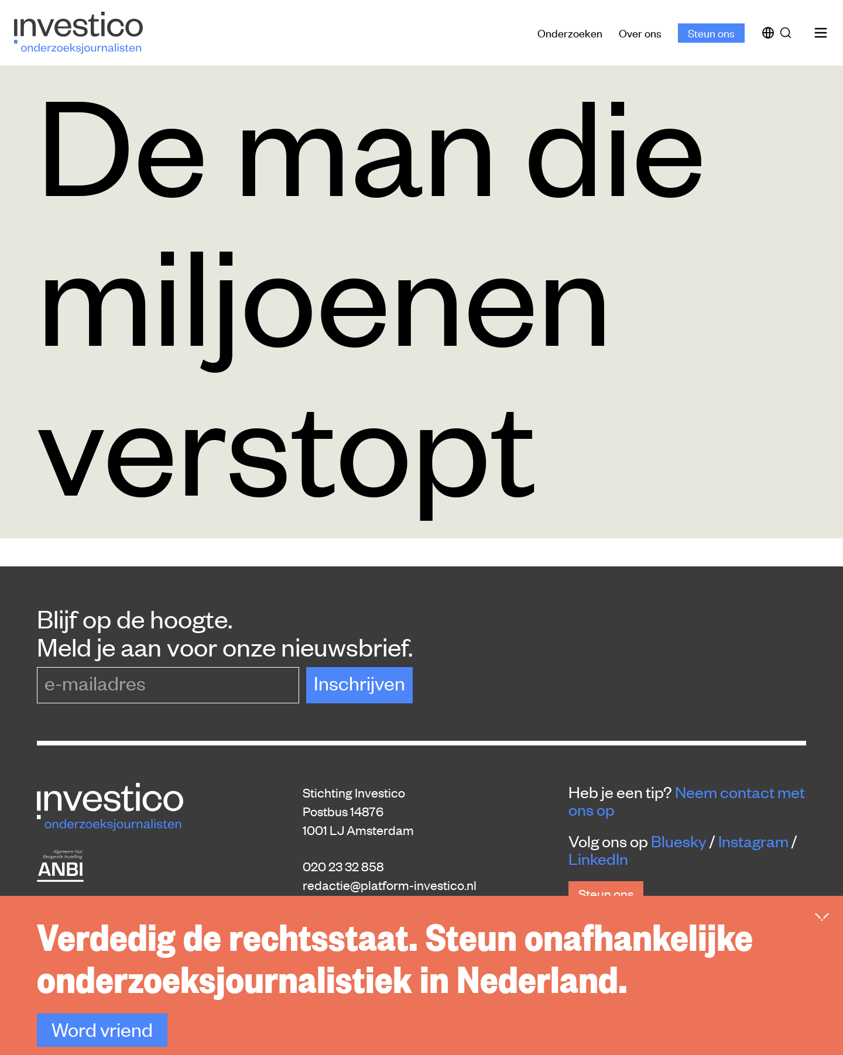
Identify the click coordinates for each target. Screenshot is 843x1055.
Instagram (753, 841)
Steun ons (711, 32)
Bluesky (679, 841)
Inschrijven (359, 682)
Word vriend (102, 1029)
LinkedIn (598, 858)
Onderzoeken (569, 32)
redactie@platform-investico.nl (390, 885)
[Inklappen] (822, 917)
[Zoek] (788, 32)
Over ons (640, 32)
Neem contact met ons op (686, 800)
